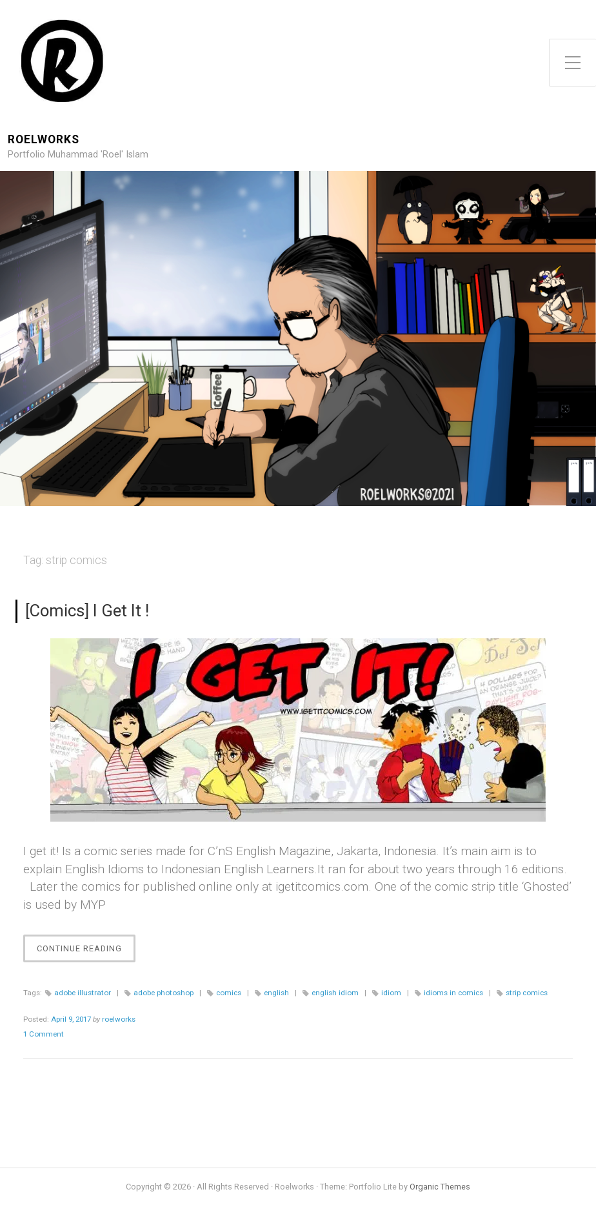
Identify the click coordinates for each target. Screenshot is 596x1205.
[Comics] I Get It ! (87, 610)
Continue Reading (86, 951)
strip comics (527, 992)
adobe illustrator (82, 992)
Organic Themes (440, 1186)
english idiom (335, 992)
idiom (391, 992)
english (276, 992)
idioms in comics (453, 992)
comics (228, 992)
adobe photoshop (164, 992)
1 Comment (43, 1033)
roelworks (118, 1019)
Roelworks (43, 140)
